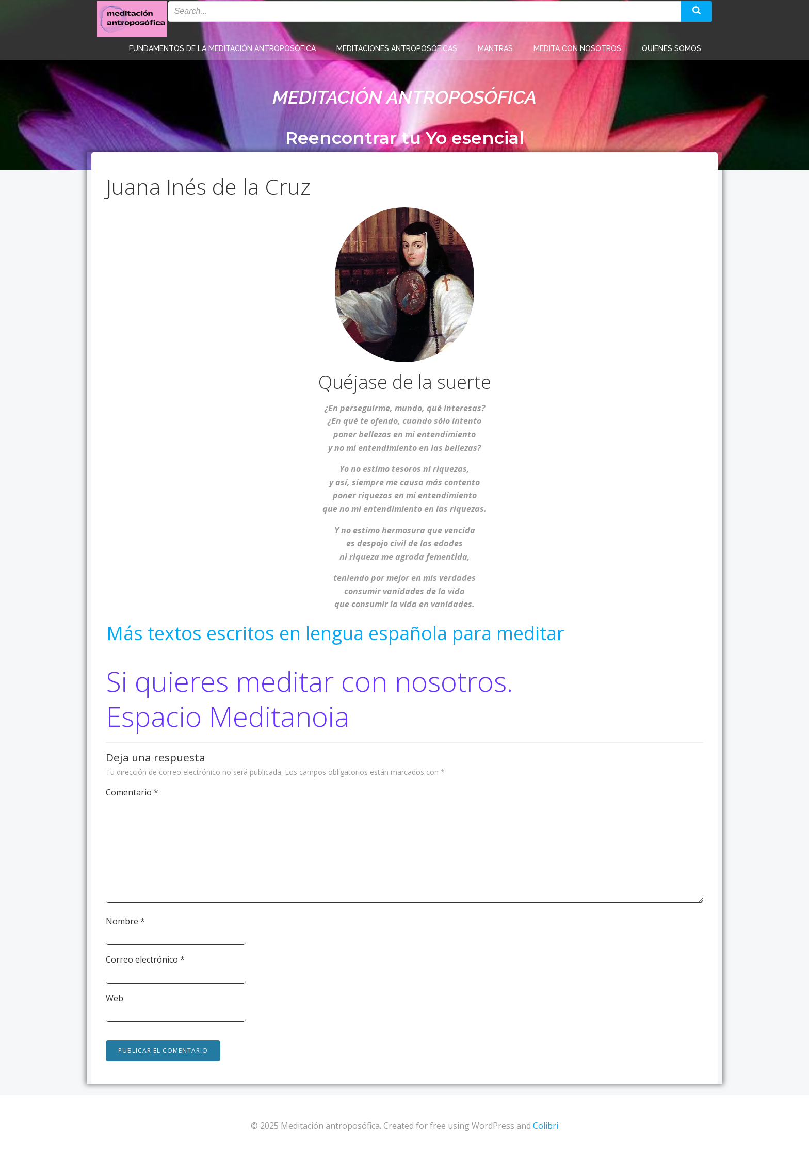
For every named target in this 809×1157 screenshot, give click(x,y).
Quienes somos (671, 46)
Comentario (132, 792)
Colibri (545, 1126)
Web (115, 998)
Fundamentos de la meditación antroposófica (222, 46)
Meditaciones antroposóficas (396, 46)
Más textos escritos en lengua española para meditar (335, 634)
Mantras (495, 46)
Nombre (125, 921)
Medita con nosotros (577, 46)
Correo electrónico (145, 959)
